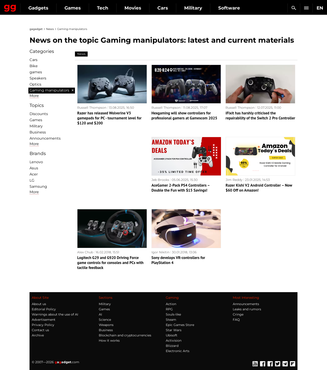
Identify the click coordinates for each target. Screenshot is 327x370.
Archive (38, 335)
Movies (173, 8)
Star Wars (173, 330)
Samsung (38, 186)
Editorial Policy (44, 309)
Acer (34, 174)
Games (113, 8)
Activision (173, 340)
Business (38, 132)
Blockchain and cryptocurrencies (125, 335)
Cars (203, 8)
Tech (143, 8)
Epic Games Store (180, 325)
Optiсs (35, 84)
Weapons (106, 325)
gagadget (36, 29)
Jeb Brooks (160, 179)
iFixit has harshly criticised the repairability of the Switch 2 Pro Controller (260, 116)
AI (100, 314)
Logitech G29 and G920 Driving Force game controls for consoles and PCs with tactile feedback (110, 262)
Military (234, 8)
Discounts (39, 114)
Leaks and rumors (247, 309)
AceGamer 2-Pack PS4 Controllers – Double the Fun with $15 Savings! (180, 188)
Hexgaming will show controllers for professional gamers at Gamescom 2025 (184, 116)
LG (32, 180)
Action (171, 304)
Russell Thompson (91, 107)
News (50, 29)
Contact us (40, 330)
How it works (109, 340)
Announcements (45, 138)
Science (105, 320)
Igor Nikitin (160, 252)
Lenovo (36, 162)
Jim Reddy (234, 179)
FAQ (236, 320)
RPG (169, 309)
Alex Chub (85, 252)
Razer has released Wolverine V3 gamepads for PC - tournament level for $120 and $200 (109, 118)
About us (39, 304)
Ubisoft (171, 335)
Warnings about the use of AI (55, 314)
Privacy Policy (43, 325)
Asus (34, 168)
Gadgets (79, 8)
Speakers (38, 78)
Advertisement (43, 320)
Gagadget (30, 6)
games (36, 72)
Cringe (238, 314)
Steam (171, 320)
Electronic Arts (177, 351)
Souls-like (173, 314)
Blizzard (172, 346)
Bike (34, 66)
